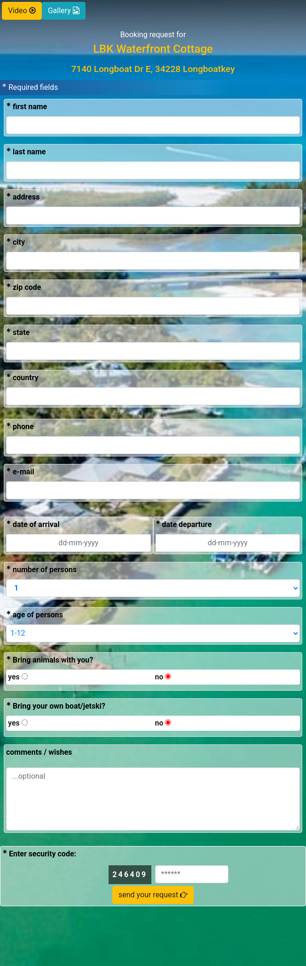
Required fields (30, 87)
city (15, 242)
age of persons (34, 614)
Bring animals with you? (49, 659)
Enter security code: (39, 853)
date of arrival (33, 524)
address (22, 196)
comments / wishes (39, 752)
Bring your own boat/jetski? (55, 706)
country (22, 377)
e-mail (20, 471)
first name (26, 106)
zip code (23, 287)
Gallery (63, 10)
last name (26, 151)
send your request (153, 894)
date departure (184, 524)
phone (20, 426)
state (18, 332)
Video (22, 10)
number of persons (41, 569)
